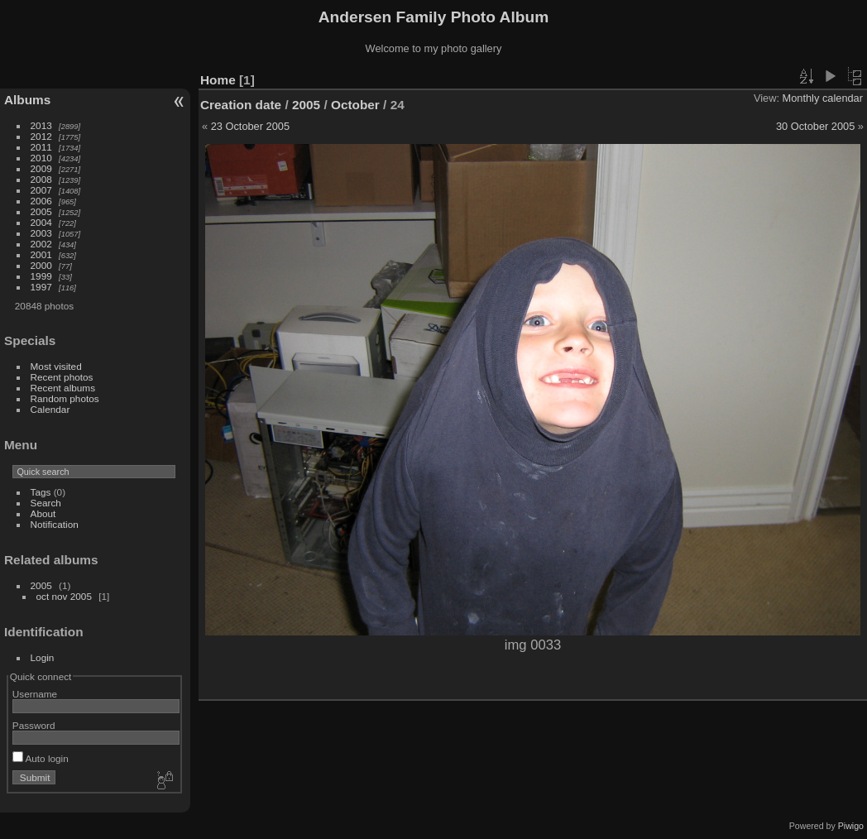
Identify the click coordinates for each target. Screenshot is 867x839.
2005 (41, 211)
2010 (41, 157)
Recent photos (62, 377)
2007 (41, 190)
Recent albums (63, 387)
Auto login (40, 758)
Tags (41, 492)
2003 (41, 233)
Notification (55, 524)
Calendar (50, 409)
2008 (41, 179)
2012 (41, 136)
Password (33, 725)
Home (218, 80)
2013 (41, 125)
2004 (41, 222)
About (43, 513)
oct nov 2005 (64, 596)
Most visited (56, 366)
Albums (27, 100)
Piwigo (851, 826)
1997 (41, 286)
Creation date (240, 105)
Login (43, 657)
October (355, 105)
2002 (41, 243)
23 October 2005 (250, 126)
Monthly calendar (823, 98)
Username (34, 693)
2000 (41, 265)
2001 (41, 254)
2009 (41, 168)
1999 (41, 276)
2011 (41, 146)
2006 (41, 200)
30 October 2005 (815, 126)
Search (46, 502)
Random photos (65, 398)
